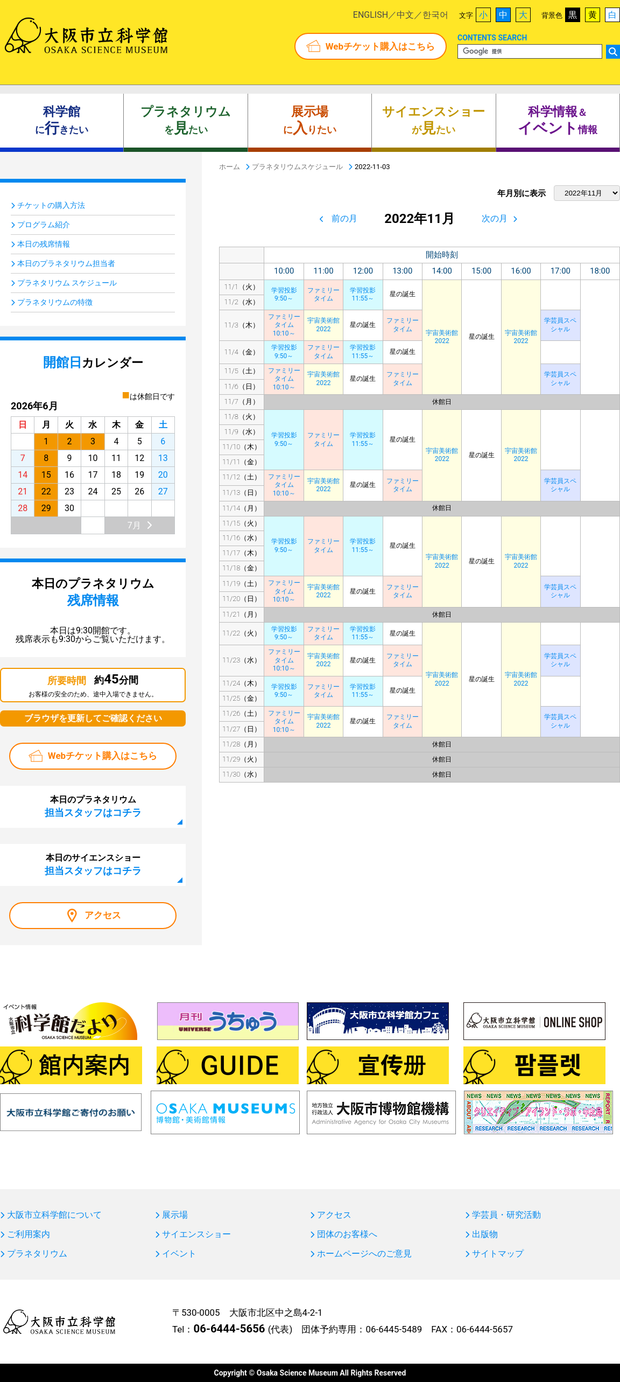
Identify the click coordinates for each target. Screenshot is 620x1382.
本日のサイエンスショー (93, 864)
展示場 (175, 1215)
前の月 (344, 218)
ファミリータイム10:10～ (284, 325)
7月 (134, 525)
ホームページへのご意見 (364, 1254)
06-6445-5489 (393, 1329)
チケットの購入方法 (51, 205)
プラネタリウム (37, 1254)
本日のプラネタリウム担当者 (66, 263)
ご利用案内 (28, 1234)
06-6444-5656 (229, 1328)
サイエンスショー (196, 1234)
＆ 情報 (557, 120)
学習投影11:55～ (363, 295)
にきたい (61, 120)
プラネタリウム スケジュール (67, 282)
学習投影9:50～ (284, 295)
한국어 (435, 15)
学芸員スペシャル (560, 325)
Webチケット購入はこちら (380, 46)
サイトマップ (498, 1254)
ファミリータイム (323, 295)
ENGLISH (370, 15)
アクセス (102, 915)
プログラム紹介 (43, 224)
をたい (185, 120)
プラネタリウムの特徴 (55, 302)
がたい (433, 120)
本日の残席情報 (43, 244)
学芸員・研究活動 (506, 1215)
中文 (405, 15)
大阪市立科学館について (54, 1215)
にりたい (309, 120)
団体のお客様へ (347, 1234)
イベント (179, 1254)
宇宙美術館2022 (442, 337)
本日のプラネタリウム (93, 806)
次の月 (495, 218)
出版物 (485, 1234)
